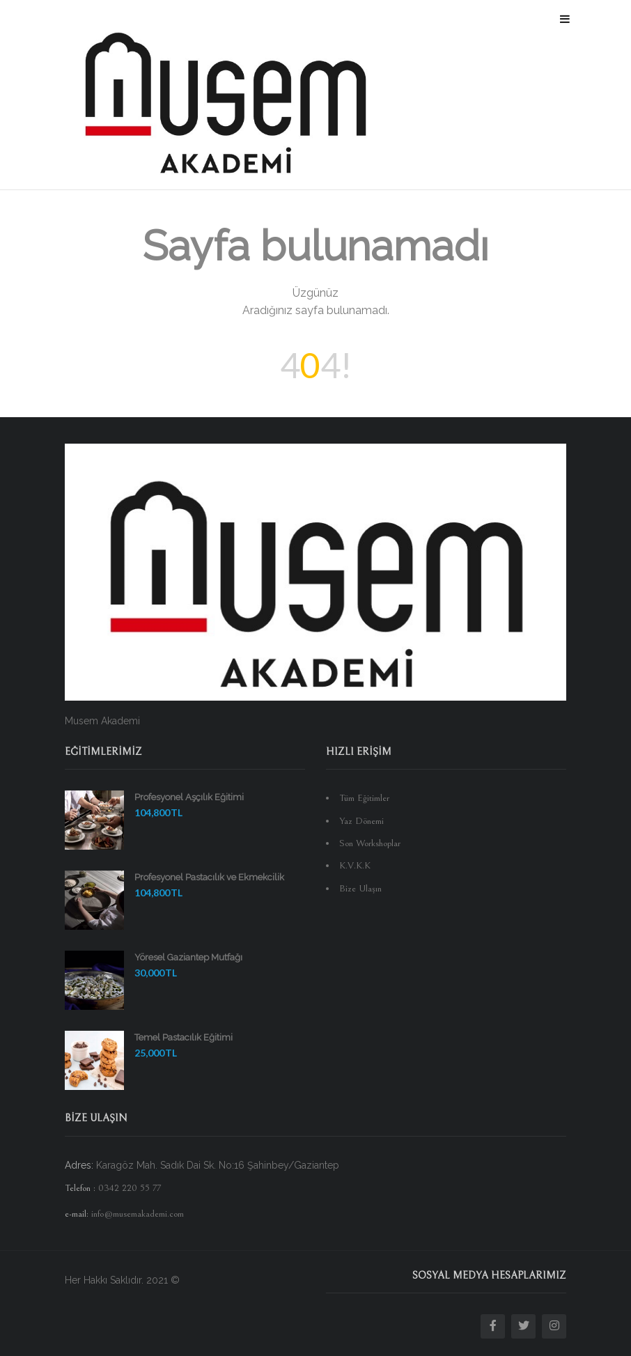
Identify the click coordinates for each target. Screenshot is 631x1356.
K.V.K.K (355, 865)
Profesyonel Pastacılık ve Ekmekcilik (209, 877)
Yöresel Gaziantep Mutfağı (188, 957)
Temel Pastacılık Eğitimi (183, 1037)
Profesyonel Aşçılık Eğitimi (189, 797)
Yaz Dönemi (361, 821)
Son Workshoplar (369, 843)
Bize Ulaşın (360, 888)
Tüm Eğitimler (364, 798)
